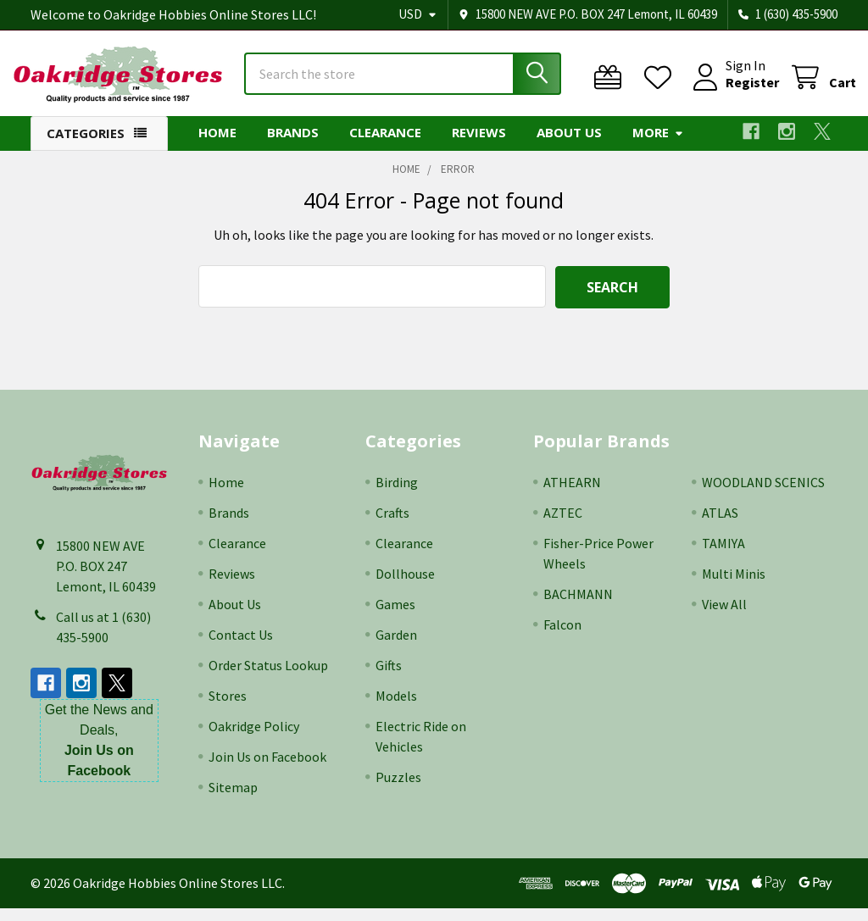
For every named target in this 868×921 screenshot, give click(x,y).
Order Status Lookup (268, 677)
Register (733, 91)
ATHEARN (572, 494)
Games (395, 616)
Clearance (385, 146)
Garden (396, 647)
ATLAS (720, 525)
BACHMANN (578, 606)
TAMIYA (723, 555)
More (658, 146)
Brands (293, 146)
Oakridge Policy (254, 738)
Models (396, 708)
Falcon (562, 637)
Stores (228, 708)
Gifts (389, 677)
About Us (569, 146)
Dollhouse (405, 586)
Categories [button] (86, 147)
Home (217, 146)
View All (724, 616)
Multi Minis (733, 586)
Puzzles (398, 789)
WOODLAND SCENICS (763, 494)
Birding (397, 494)
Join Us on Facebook (267, 769)
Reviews (479, 146)
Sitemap (233, 799)
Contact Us (241, 647)
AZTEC (562, 525)
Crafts (392, 525)
